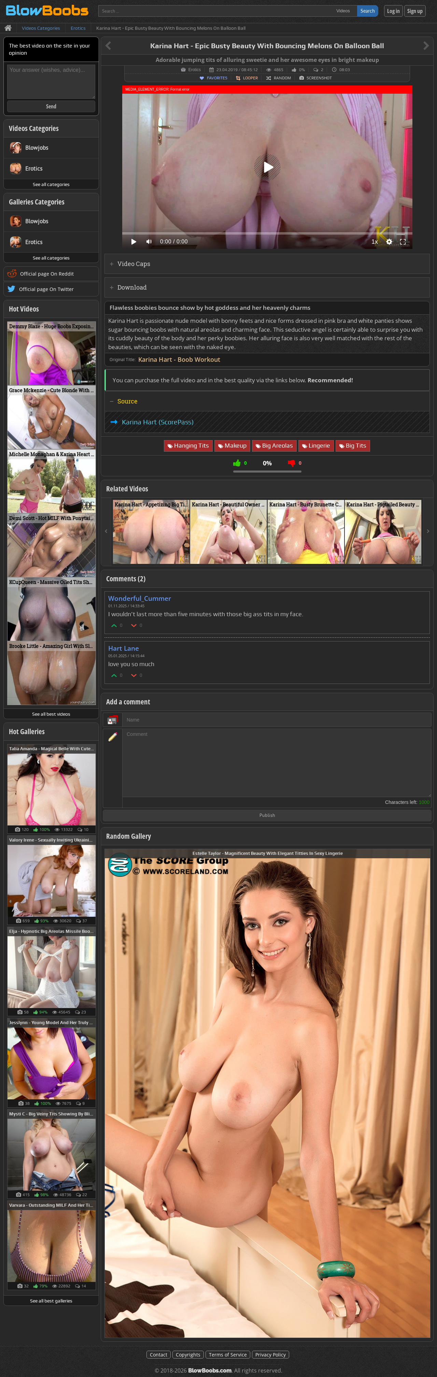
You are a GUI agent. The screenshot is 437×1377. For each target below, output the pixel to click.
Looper (250, 78)
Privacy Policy (270, 1354)
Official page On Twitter (46, 289)
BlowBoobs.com (209, 1370)
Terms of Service (228, 1354)
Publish (267, 816)
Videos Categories (34, 128)
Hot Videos (24, 309)
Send (51, 106)
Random (282, 78)
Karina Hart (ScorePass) (158, 422)
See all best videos (51, 714)
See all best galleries (51, 1300)
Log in (393, 11)
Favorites (217, 78)
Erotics (194, 69)
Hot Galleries (27, 731)
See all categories (51, 184)
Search (368, 11)
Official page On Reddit (47, 273)
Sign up (415, 11)
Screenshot (319, 78)
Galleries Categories (37, 202)
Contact (158, 1354)
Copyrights (188, 1354)
